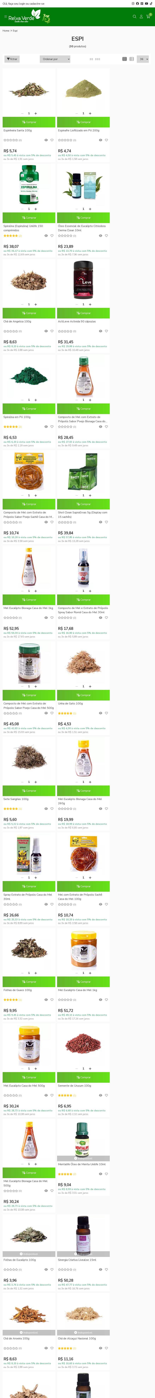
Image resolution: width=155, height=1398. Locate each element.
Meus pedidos (78, 1142)
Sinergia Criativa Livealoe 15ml (72, 879)
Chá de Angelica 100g (67, 226)
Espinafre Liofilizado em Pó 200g (74, 130)
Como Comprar (77, 1072)
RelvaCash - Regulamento (78, 1123)
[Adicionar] (33, 113)
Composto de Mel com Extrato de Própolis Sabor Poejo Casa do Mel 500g (25, 515)
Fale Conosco (77, 1038)
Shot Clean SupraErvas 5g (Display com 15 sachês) (25, 420)
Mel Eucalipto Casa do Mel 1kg (72, 705)
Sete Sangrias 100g (115, 513)
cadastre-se (37, 4)
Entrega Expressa (78, 1078)
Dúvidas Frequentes (77, 1059)
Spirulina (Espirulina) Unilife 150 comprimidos (123, 133)
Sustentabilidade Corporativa (77, 1025)
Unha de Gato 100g (65, 513)
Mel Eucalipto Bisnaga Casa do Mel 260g (26, 611)
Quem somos (77, 1019)
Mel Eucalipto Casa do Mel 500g (124, 705)
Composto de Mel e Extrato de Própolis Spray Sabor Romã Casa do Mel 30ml (125, 420)
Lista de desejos (77, 1155)
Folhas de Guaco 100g (18, 705)
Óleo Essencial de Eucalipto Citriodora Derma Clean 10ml (22, 228)
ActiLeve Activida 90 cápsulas (122, 226)
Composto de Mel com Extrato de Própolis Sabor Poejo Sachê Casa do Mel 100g (125, 324)
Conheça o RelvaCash (77, 1117)
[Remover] (20, 113)
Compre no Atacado (77, 1031)
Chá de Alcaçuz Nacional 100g (22, 958)
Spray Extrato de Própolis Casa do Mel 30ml (74, 611)
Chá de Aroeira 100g (116, 879)
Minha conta (78, 1136)
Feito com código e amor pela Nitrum (77, 1369)
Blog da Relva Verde (77, 1013)
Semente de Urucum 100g (20, 800)
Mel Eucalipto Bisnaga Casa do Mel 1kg (75, 420)
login (22, 4)
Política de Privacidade (77, 1084)
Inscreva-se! (77, 1212)
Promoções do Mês (77, 1111)
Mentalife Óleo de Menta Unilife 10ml (123, 786)
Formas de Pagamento (77, 1065)
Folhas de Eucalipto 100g (20, 879)
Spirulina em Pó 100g (17, 322)
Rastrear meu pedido (77, 1149)
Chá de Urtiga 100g (65, 958)
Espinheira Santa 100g (18, 130)
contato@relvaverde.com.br (31, 1300)
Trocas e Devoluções (77, 1090)
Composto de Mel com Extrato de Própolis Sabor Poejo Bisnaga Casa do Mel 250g (75, 324)
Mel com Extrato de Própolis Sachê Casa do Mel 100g (125, 611)
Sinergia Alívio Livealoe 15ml (121, 958)
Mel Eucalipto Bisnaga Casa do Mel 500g (75, 802)
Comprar (26, 122)
